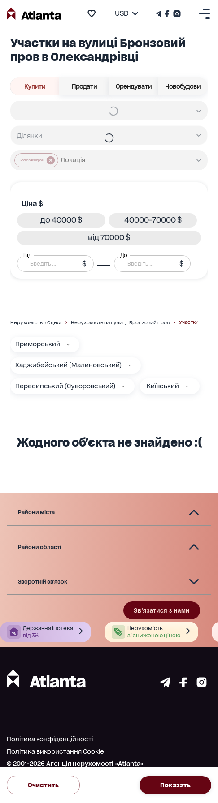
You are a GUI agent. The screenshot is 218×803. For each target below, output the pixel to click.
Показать (175, 785)
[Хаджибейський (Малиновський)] (129, 365)
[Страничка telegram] (165, 685)
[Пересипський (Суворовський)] (123, 386)
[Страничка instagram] (201, 685)
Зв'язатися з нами (162, 610)
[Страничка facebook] (183, 685)
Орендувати (133, 86)
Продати (84, 86)
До (123, 255)
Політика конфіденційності (50, 739)
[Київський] (187, 386)
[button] (61, 220)
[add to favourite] (91, 13)
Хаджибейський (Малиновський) (68, 365)
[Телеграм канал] (159, 13)
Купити (35, 86)
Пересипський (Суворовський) (65, 386)
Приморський (37, 344)
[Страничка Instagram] (176, 13)
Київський (163, 386)
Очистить (43, 785)
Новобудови (183, 86)
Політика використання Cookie (55, 751)
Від (27, 255)
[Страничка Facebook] (167, 13)
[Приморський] (68, 345)
